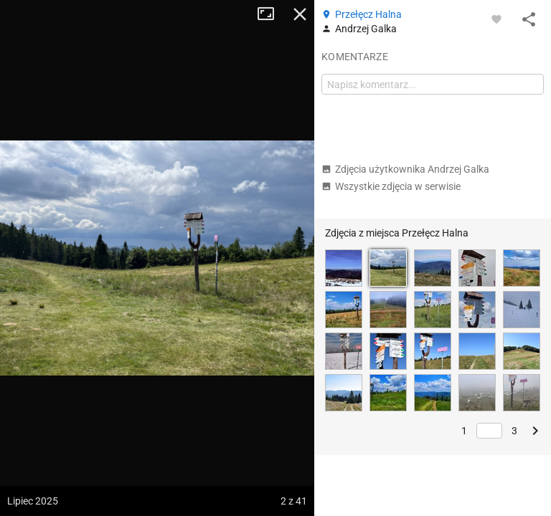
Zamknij (300, 14)
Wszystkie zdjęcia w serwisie (391, 186)
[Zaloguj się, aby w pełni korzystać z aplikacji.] (496, 18)
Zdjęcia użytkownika (405, 169)
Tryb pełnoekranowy (271, 14)
